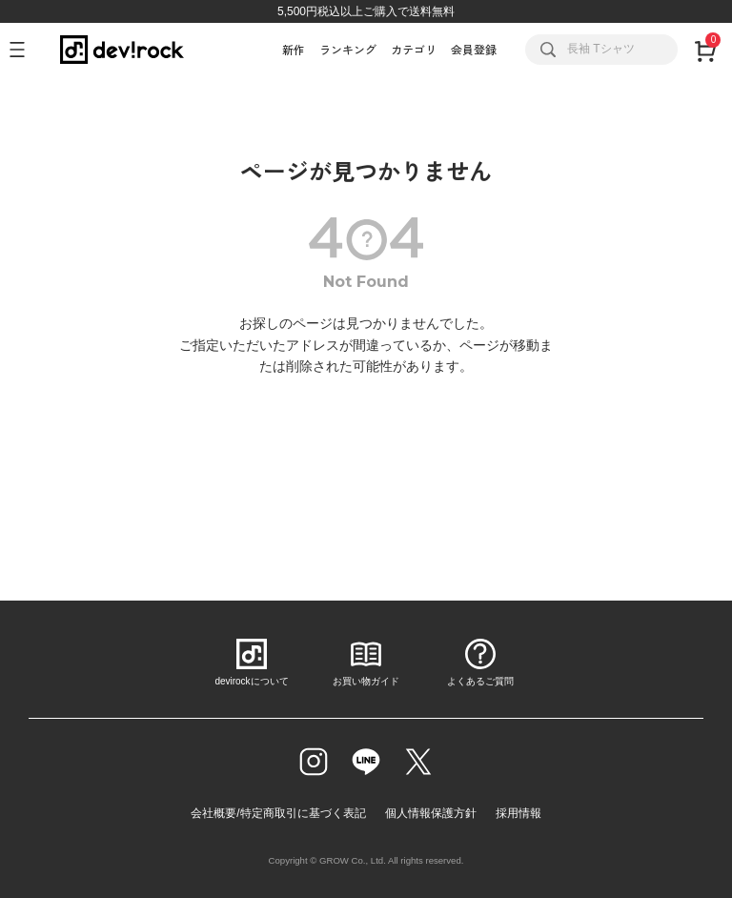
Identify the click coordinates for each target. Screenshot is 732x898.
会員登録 (474, 49)
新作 (293, 49)
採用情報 (518, 813)
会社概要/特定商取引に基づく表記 (278, 813)
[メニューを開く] (25, 49)
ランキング (347, 49)
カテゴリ (414, 49)
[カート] (704, 49)
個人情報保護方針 (431, 813)
